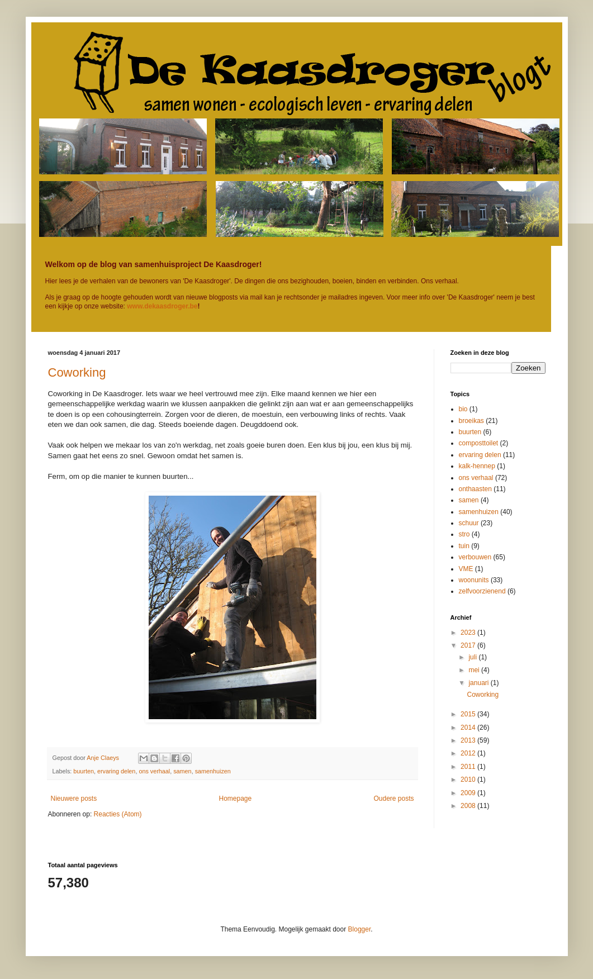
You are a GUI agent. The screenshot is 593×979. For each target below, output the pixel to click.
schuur (469, 523)
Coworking (77, 372)
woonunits (474, 580)
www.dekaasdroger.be (162, 306)
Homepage (235, 798)
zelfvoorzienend (482, 591)
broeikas (471, 421)
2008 (469, 806)
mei (474, 670)
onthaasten (475, 489)
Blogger (359, 929)
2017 (469, 645)
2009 (469, 793)
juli (473, 657)
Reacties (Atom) (118, 814)
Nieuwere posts (74, 798)
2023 (469, 632)
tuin (464, 546)
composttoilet (479, 443)
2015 (469, 714)
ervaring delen (116, 771)
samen (182, 771)
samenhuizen (213, 771)
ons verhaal (154, 771)
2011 (469, 767)
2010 (469, 779)
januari (479, 683)
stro (464, 534)
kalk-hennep (477, 466)
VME (466, 569)
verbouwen (475, 557)
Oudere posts (393, 798)
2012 (469, 753)
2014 (469, 727)
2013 (469, 740)
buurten (83, 771)
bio (463, 409)
